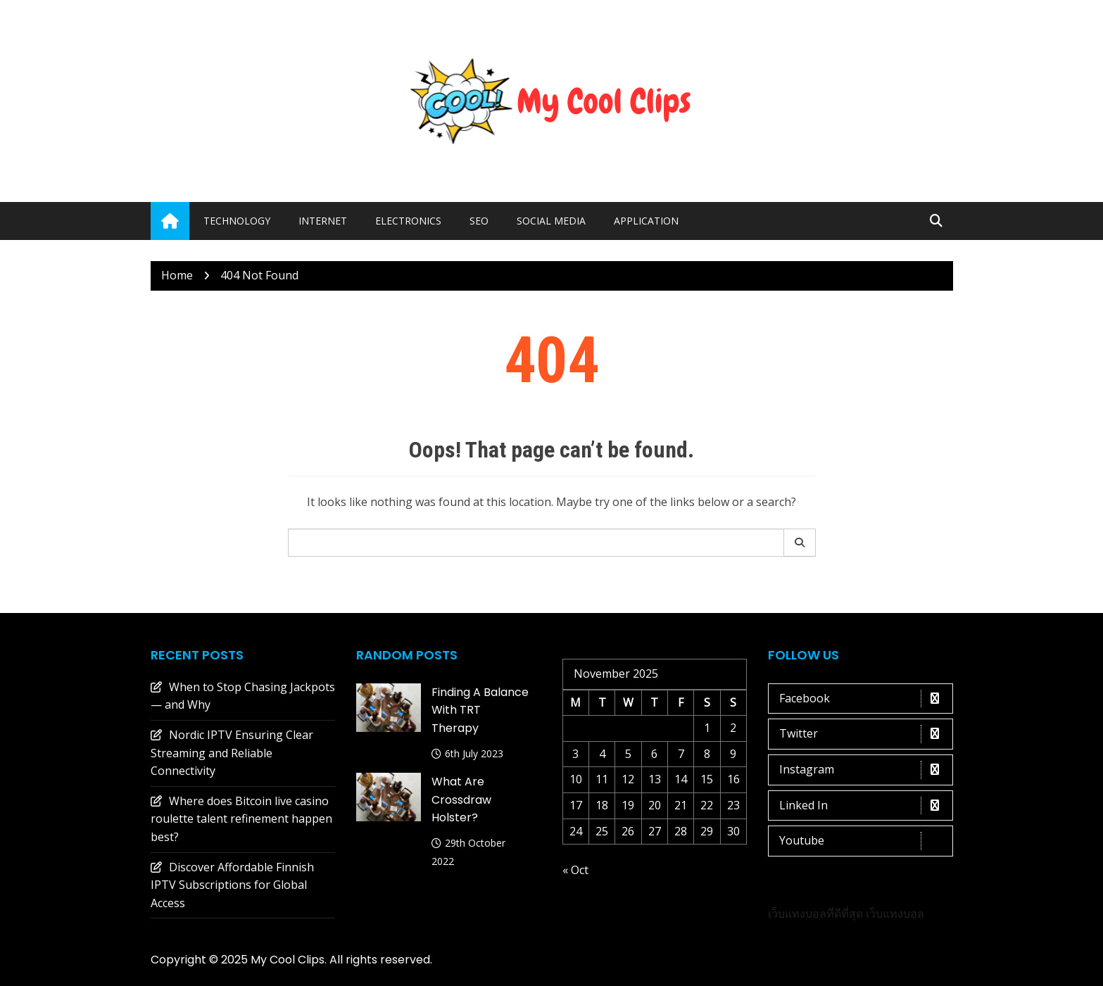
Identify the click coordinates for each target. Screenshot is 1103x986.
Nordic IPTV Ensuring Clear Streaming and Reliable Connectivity (232, 752)
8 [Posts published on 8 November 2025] (707, 753)
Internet (322, 220)
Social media (551, 220)
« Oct (575, 870)
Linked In (864, 806)
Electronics (408, 220)
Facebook (864, 699)
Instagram (864, 770)
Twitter (864, 734)
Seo (479, 220)
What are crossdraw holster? (461, 799)
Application (646, 220)
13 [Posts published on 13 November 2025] (654, 779)
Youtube (864, 841)
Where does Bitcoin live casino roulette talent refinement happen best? (241, 819)
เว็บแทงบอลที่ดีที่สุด (815, 913)
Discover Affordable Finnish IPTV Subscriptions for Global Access (232, 885)
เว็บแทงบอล (895, 913)
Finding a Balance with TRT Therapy (480, 710)
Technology (236, 220)
